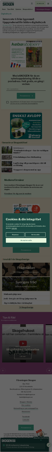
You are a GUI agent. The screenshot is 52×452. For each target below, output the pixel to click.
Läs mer (14, 228)
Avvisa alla (35, 234)
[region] (26, 226)
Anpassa (15, 234)
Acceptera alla (26, 240)
